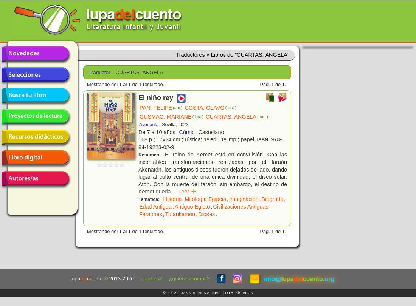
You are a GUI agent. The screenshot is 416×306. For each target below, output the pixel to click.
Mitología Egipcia (205, 199)
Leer (188, 192)
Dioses (206, 214)
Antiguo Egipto (192, 207)
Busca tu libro (35, 95)
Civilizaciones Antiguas (240, 207)
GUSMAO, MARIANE (171, 117)
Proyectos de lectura (35, 116)
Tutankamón (180, 214)
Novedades (35, 54)
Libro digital (35, 157)
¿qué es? (151, 278)
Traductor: (99, 72)
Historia (172, 199)
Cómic (187, 132)
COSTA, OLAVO (210, 108)
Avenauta (148, 124)
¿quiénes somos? (189, 278)
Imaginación (244, 199)
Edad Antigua (155, 207)
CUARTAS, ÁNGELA (237, 117)
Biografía (273, 199)
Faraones (150, 214)
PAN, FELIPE (161, 108)
